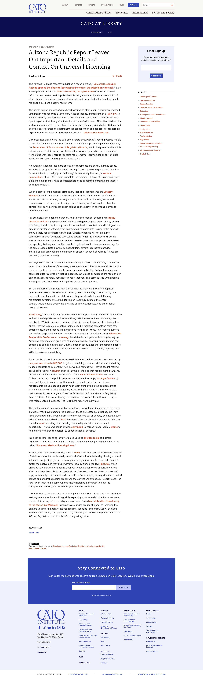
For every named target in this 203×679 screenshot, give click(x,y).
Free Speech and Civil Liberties (152, 115)
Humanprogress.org (112, 674)
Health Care (145, 125)
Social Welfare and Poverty (151, 143)
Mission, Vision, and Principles (86, 615)
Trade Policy (145, 154)
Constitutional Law (147, 100)
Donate (133, 5)
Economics (121, 12)
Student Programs (155, 638)
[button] (101, 23)
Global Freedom (146, 118)
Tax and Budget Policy (149, 147)
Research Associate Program (154, 646)
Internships (150, 641)
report (42, 423)
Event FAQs (105, 645)
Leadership (83, 620)
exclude (88, 437)
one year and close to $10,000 (45, 363)
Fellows (104, 663)
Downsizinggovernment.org (151, 674)
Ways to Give (106, 614)
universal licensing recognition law (75, 91)
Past (103, 641)
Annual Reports (85, 641)
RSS (109, 32)
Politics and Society (163, 12)
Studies (149, 626)
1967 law (111, 113)
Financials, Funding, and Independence (88, 636)
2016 (63, 419)
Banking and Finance (148, 97)
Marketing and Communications (85, 624)
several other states (91, 374)
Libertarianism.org (78, 674)
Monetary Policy (146, 132)
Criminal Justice (146, 104)
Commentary (151, 618)
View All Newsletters (102, 596)
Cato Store (84, 663)
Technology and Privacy (150, 150)
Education (144, 111)
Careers (82, 651)
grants (114, 427)
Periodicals (129, 611)
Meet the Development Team (109, 627)
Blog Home (97, 32)
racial (96, 437)
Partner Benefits (107, 618)
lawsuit (56, 370)
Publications (107, 5)
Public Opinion (146, 136)
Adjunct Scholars (107, 659)
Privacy (41, 652)
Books (148, 614)
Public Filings (151, 622)
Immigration (145, 129)
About (65, 5)
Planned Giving (107, 622)
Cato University (152, 651)
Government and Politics (150, 122)
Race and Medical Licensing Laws (55, 445)
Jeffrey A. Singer (38, 76)
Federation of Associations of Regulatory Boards (60, 147)
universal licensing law (96, 132)
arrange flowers (106, 378)
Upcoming (105, 637)
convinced (77, 427)
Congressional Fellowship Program (86, 646)
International (140, 12)
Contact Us (43, 647)
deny (77, 452)
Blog (122, 5)
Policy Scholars (107, 655)
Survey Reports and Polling (152, 631)
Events (92, 5)
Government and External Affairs (85, 630)
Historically (35, 314)
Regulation (144, 140)
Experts (78, 5)
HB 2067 (104, 464)
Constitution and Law (98, 12)
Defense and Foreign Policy (151, 107)
